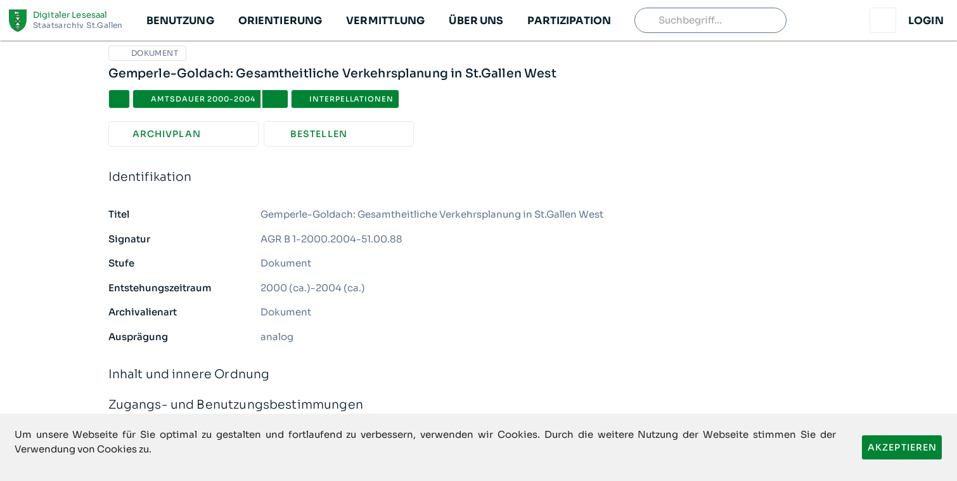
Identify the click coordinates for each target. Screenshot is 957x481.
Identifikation (478, 177)
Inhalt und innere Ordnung (478, 375)
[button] (179, 20)
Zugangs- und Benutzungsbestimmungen (478, 405)
